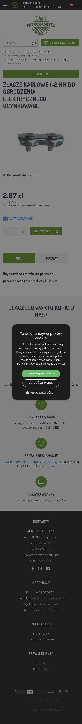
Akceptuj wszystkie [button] (41, 373)
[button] (41, 393)
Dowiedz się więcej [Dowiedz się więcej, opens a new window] (54, 363)
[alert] (41, 362)
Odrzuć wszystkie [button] (41, 383)
